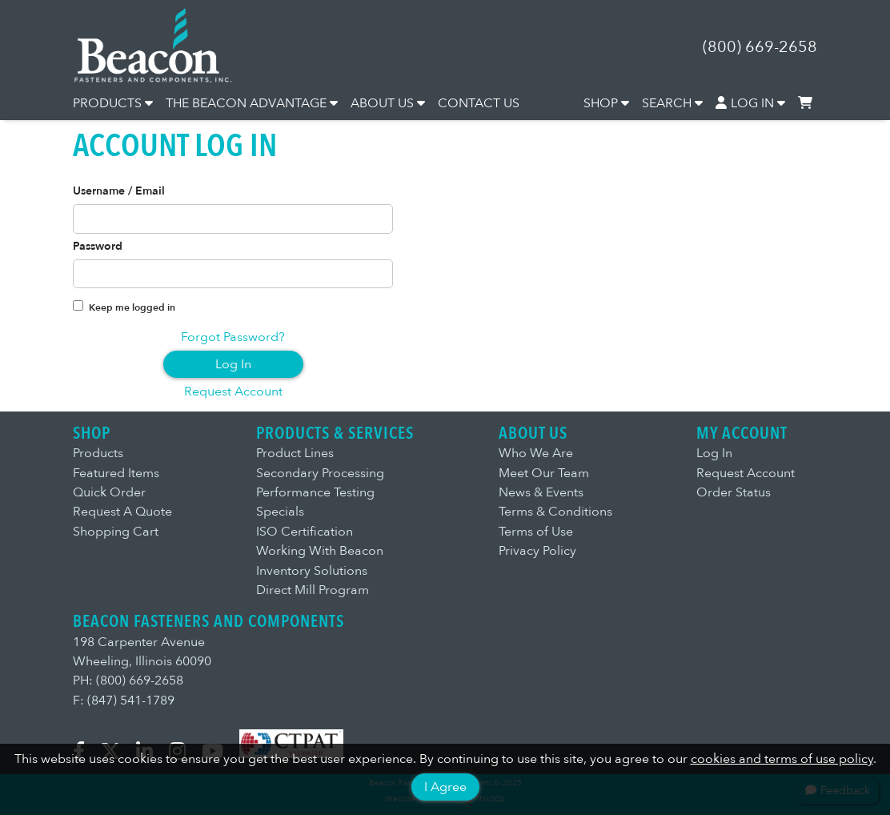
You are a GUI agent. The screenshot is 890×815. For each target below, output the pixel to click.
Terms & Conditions (555, 511)
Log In (233, 364)
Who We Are (536, 453)
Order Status (733, 492)
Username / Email (119, 191)
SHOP (606, 103)
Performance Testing (315, 492)
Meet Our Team (544, 473)
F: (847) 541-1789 (123, 700)
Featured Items (116, 473)
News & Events (541, 492)
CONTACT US (478, 103)
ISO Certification (304, 531)
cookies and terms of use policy (782, 759)
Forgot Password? (233, 337)
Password (97, 246)
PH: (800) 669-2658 (128, 680)
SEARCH (672, 103)
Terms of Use (536, 531)
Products (98, 453)
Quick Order (109, 492)
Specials (280, 511)
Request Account (233, 391)
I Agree (445, 787)
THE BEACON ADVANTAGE (252, 103)
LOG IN (751, 103)
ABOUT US (388, 103)
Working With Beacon (319, 551)
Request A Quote (122, 511)
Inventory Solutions (311, 571)
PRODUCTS (113, 103)
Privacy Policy (537, 551)
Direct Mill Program (312, 590)
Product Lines (295, 453)
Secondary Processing (320, 473)
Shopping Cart (115, 531)
